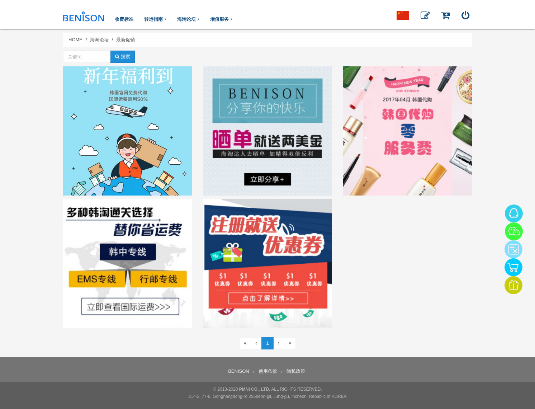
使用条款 (268, 371)
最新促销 (125, 39)
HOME (75, 39)
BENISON (238, 371)
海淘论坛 (99, 39)
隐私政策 (296, 371)
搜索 (122, 56)
